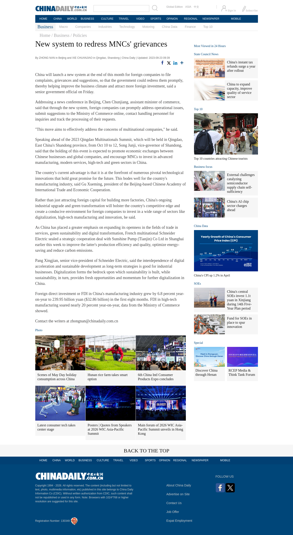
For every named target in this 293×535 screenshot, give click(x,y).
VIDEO (140, 18)
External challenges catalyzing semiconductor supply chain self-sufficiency (241, 183)
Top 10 (208, 26)
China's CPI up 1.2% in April (212, 275)
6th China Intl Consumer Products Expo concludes (156, 377)
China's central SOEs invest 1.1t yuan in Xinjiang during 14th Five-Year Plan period (239, 300)
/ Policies (79, 35)
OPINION (172, 18)
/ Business (60, 35)
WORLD (72, 18)
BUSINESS (87, 18)
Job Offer (172, 512)
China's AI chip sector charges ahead (238, 206)
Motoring (148, 26)
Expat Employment (179, 520)
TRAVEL (124, 18)
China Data (169, 26)
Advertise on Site (178, 494)
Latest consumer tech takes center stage (56, 427)
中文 (196, 6)
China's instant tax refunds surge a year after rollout (241, 66)
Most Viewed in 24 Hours (210, 46)
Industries (105, 26)
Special (198, 342)
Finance (190, 26)
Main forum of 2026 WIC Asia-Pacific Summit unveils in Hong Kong (160, 429)
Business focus (203, 166)
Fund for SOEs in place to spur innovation (239, 322)
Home (45, 35)
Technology (127, 26)
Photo (39, 330)
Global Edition (174, 6)
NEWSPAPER (211, 18)
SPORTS (155, 18)
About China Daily (178, 485)
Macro (63, 26)
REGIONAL (191, 18)
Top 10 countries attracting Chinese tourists (221, 158)
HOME (43, 18)
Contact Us (174, 503)
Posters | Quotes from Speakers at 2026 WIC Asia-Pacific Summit (110, 429)
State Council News (206, 54)
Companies (83, 26)
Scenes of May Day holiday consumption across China (57, 377)
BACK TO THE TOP (146, 451)
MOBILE (236, 18)
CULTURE (107, 18)
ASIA (188, 6)
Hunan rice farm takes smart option (108, 377)
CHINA (58, 18)
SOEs (197, 283)
